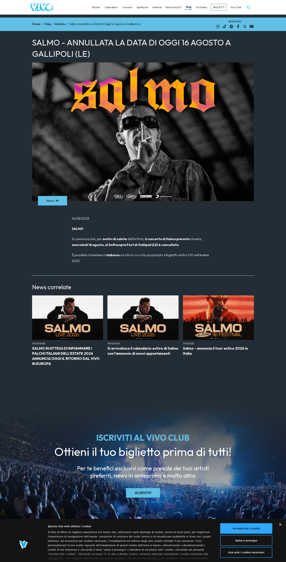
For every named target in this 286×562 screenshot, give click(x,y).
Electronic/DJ (173, 7)
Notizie (60, 24)
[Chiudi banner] (280, 505)
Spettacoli (142, 7)
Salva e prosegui (246, 521)
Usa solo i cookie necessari (246, 533)
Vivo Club (235, 7)
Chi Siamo (201, 7)
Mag (188, 7)
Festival (156, 7)
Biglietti (218, 7)
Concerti (127, 7)
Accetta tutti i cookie (246, 509)
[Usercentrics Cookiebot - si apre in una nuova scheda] (24, 555)
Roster (96, 7)
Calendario (111, 7)
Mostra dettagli (194, 554)
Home (36, 24)
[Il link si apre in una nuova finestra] (218, 26)
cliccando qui (104, 543)
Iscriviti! (143, 492)
